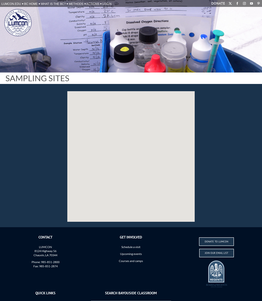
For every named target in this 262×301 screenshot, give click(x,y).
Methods (76, 3)
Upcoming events (131, 253)
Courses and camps (131, 261)
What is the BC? (53, 3)
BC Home (31, 3)
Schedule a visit (130, 247)
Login (107, 3)
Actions (92, 3)
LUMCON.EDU (11, 3)
